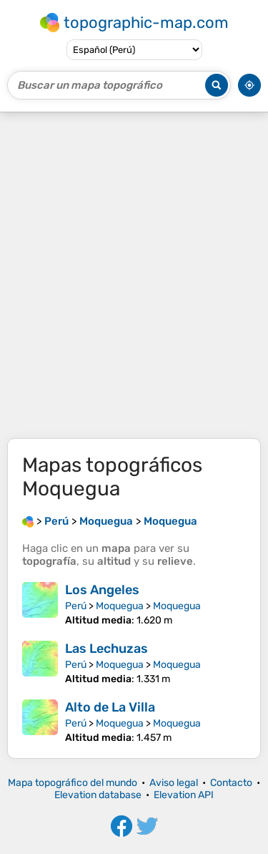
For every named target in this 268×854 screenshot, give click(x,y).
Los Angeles (102, 590)
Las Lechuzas (106, 648)
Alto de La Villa (110, 707)
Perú (75, 606)
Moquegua (120, 606)
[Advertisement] (134, 275)
